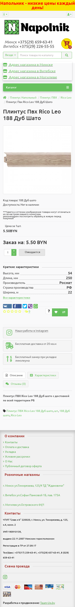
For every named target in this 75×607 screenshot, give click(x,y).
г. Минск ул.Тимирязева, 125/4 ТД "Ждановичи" (33, 485)
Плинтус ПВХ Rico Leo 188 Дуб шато (29, 410)
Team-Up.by (47, 602)
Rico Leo (16, 415)
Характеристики (43, 375)
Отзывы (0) (16, 383)
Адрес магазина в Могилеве (30, 77)
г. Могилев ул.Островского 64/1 (23, 504)
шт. (56, 410)
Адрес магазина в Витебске (29, 71)
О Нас (8, 461)
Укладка (9, 451)
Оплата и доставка (16, 447)
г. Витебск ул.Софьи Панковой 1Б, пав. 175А (31, 495)
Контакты (10, 442)
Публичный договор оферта (22, 466)
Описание (14, 375)
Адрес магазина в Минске (28, 64)
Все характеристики (16, 297)
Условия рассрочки (16, 456)
